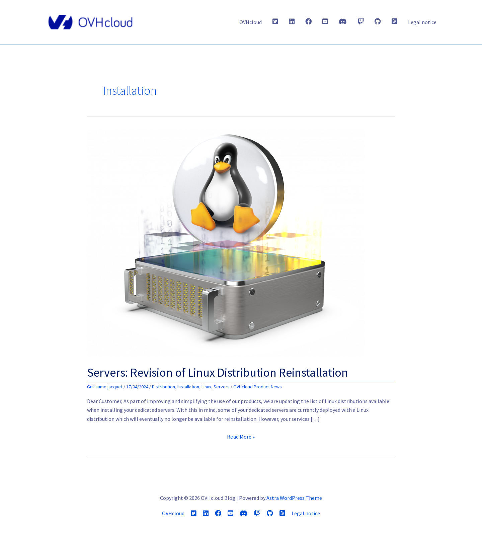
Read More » (241, 436)
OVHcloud (250, 22)
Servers (222, 387)
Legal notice (422, 22)
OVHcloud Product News (257, 387)
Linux (206, 387)
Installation (188, 387)
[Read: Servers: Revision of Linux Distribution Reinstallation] (226, 243)
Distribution (163, 387)
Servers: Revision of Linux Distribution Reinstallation (217, 372)
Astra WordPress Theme (294, 497)
